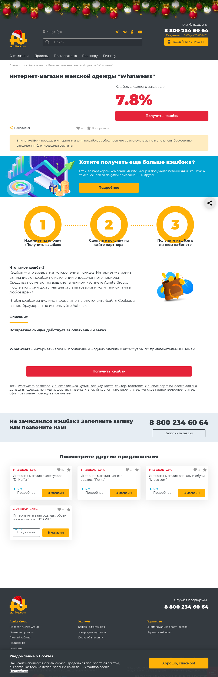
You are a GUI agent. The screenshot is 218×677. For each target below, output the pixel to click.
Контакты (16, 648)
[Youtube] (140, 32)
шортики (64, 389)
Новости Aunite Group (24, 626)
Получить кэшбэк (162, 116)
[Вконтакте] (125, 32)
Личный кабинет (21, 637)
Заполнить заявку (179, 433)
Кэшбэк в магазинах (91, 626)
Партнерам (154, 621)
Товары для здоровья (92, 632)
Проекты (41, 56)
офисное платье (22, 393)
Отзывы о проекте (21, 632)
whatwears (26, 386)
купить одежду (91, 386)
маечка (77, 389)
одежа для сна (185, 386)
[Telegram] (117, 32)
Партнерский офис (159, 632)
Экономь (84, 621)
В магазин (56, 493)
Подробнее (109, 188)
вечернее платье (180, 389)
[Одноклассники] (132, 32)
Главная (15, 65)
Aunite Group (18, 621)
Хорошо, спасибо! (178, 663)
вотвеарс (43, 386)
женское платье (153, 389)
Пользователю (65, 56)
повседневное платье (53, 393)
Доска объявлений (90, 637)
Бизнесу (109, 56)
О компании (19, 56)
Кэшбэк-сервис (34, 65)
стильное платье (126, 389)
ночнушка (47, 389)
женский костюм (98, 389)
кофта (108, 386)
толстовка (135, 386)
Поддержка (17, 642)
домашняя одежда (24, 389)
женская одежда (65, 386)
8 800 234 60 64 (178, 422)
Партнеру (90, 56)
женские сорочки (159, 386)
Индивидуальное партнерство (167, 626)
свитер (120, 386)
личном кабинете (175, 245)
